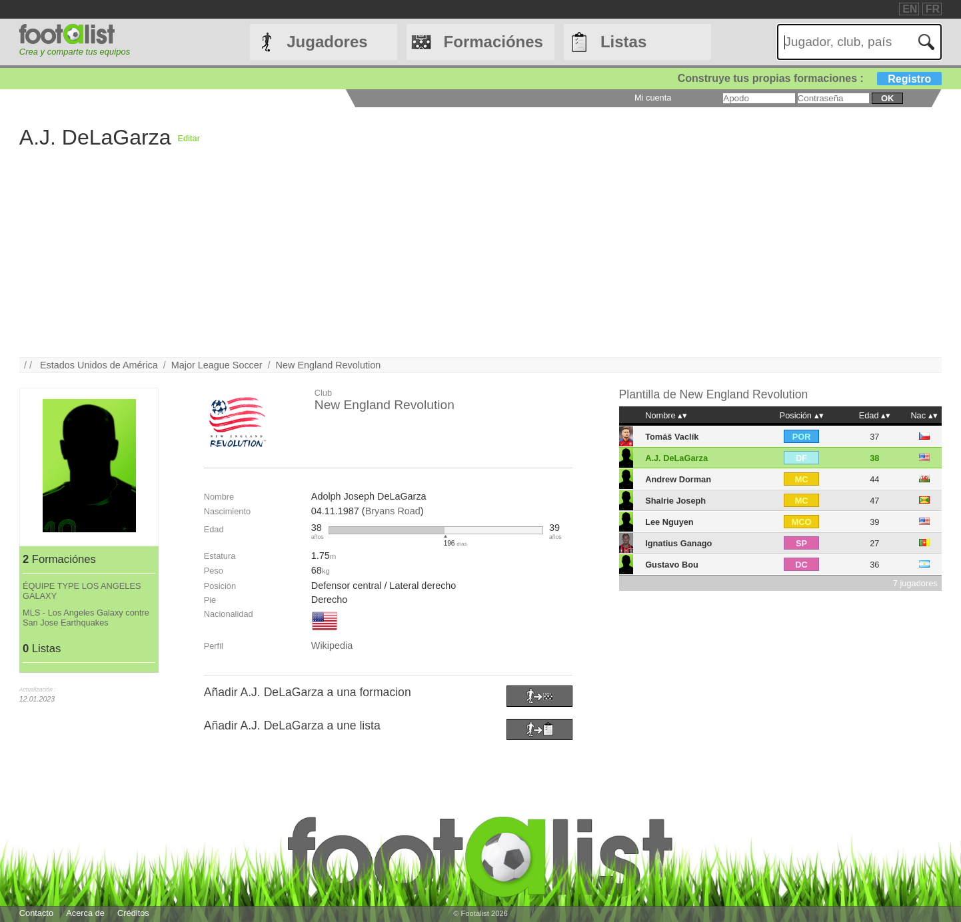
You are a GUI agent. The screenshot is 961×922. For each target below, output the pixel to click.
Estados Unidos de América (99, 365)
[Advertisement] (419, 264)
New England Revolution (328, 365)
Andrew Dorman (678, 479)
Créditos (133, 913)
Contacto (36, 913)
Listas (623, 42)
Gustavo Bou (671, 565)
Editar (188, 138)
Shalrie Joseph (675, 501)
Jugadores (327, 42)
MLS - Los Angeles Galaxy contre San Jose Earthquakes (86, 618)
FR (933, 9)
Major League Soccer (217, 365)
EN (909, 9)
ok (887, 98)
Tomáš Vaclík (671, 437)
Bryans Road (393, 511)
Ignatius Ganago (678, 543)
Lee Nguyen (669, 522)
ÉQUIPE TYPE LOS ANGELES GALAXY (82, 591)
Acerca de (85, 913)
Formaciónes (493, 42)
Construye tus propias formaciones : (810, 78)
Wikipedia (332, 645)
